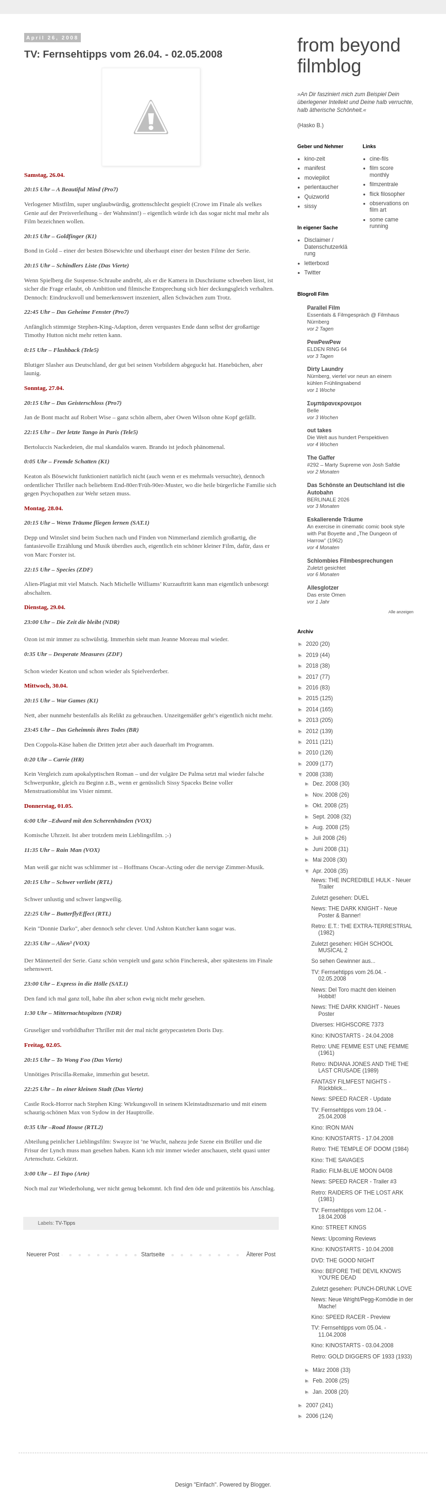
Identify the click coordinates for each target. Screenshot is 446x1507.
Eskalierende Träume (335, 519)
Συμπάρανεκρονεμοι (334, 403)
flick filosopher (387, 194)
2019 (313, 655)
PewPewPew (324, 342)
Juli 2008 (324, 838)
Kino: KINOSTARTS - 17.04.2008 (352, 1138)
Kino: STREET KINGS (338, 1227)
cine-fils (379, 159)
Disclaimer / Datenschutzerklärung (326, 247)
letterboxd (316, 263)
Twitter (312, 272)
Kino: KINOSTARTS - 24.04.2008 (352, 1036)
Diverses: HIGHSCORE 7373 (347, 1024)
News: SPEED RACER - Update (351, 1099)
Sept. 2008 (327, 816)
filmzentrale (384, 184)
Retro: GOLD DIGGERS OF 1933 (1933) (361, 1356)
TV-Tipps (65, 1223)
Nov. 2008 (326, 795)
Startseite (153, 1254)
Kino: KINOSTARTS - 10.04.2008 (352, 1249)
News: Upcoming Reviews (343, 1238)
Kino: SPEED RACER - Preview (350, 1317)
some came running (384, 222)
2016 (313, 687)
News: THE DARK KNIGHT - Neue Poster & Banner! (354, 911)
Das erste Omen (326, 595)
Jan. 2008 (326, 1392)
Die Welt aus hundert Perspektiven (347, 437)
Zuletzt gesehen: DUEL (340, 898)
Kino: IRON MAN (332, 1127)
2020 (313, 644)
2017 (313, 677)
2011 (313, 742)
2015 (313, 698)
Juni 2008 (325, 849)
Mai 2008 (325, 860)
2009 (313, 763)
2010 (313, 752)
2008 (313, 774)
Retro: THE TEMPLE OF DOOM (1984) (360, 1149)
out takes (319, 430)
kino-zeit (314, 159)
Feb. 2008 (326, 1380)
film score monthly (382, 171)
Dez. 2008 (326, 783)
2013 (313, 720)
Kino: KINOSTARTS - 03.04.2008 (352, 1345)
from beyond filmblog (348, 55)
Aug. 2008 (326, 827)
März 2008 (327, 1370)
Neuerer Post (42, 1254)
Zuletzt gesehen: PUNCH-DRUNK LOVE (361, 1289)
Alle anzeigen (400, 612)
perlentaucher (321, 187)
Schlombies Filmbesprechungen (350, 561)
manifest (314, 168)
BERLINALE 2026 (328, 499)
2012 (313, 731)
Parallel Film (323, 308)
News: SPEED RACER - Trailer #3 (353, 1181)
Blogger (259, 1484)
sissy (310, 206)
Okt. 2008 (325, 805)
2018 (313, 666)
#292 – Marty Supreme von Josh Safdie (353, 465)
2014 (313, 709)
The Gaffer (321, 458)
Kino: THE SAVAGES (337, 1160)
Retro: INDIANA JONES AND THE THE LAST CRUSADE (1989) (360, 1067)
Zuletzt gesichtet (326, 568)
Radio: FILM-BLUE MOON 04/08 (352, 1171)
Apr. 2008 (325, 871)
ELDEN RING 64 (327, 349)
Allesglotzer (323, 588)
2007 (313, 1405)
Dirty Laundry (325, 369)
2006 (313, 1416)
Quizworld (316, 197)
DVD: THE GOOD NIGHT (342, 1260)
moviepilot (316, 178)
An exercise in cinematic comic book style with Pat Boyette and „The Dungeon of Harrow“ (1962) (356, 533)
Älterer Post (260, 1254)
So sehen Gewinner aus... (343, 961)
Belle (313, 410)
